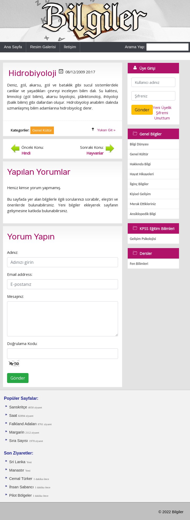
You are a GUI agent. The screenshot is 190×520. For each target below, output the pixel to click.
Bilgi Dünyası (139, 144)
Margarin (17, 432)
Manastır (16, 470)
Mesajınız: (15, 296)
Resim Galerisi (43, 47)
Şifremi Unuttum (162, 115)
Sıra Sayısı (18, 441)
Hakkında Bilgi (140, 164)
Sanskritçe (18, 407)
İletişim (70, 47)
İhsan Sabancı (21, 487)
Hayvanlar (95, 153)
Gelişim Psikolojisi (143, 239)
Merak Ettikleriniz (143, 204)
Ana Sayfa (13, 47)
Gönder (17, 378)
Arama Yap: (135, 47)
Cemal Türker (20, 479)
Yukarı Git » (106, 130)
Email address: (19, 274)
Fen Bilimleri (139, 263)
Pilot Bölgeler (21, 495)
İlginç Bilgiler (139, 184)
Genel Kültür (139, 154)
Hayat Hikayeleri (142, 174)
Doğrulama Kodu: (22, 343)
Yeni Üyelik (162, 107)
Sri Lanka (17, 462)
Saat (13, 415)
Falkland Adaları (23, 424)
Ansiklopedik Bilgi (143, 214)
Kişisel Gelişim (140, 194)
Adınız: (12, 252)
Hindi (25, 153)
